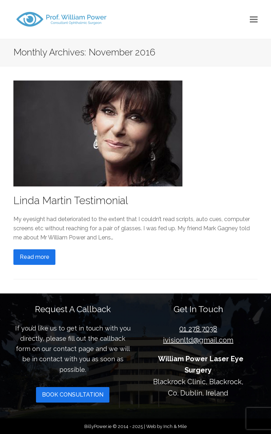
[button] (254, 20)
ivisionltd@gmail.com (198, 340)
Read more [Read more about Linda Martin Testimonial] (34, 257)
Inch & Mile (175, 426)
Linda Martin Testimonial (70, 200)
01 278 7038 (198, 329)
